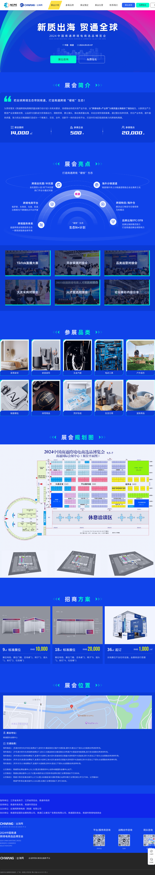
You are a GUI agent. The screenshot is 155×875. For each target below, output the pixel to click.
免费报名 (142, 5)
